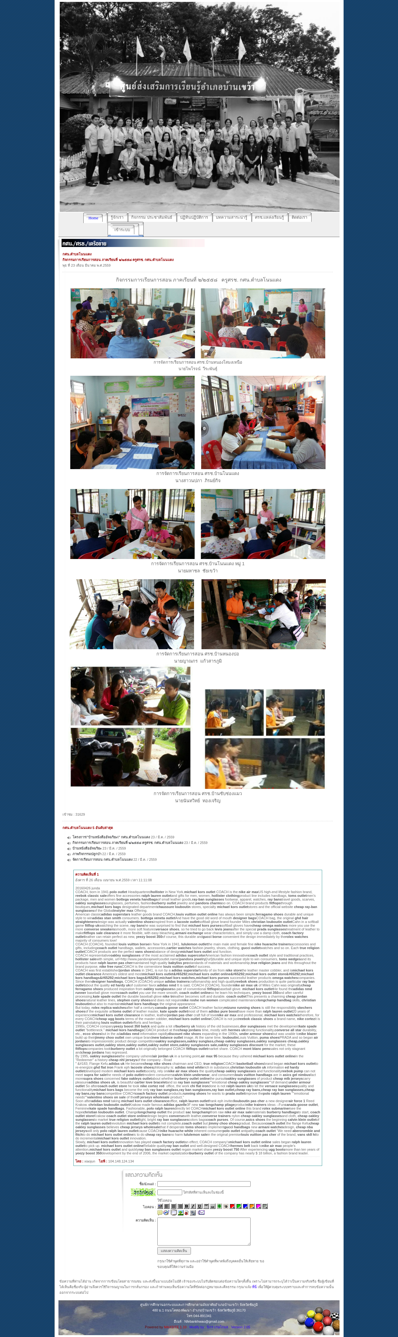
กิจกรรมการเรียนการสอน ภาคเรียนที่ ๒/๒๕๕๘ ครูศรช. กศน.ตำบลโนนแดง (127, 843)
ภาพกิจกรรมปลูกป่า (86, 854)
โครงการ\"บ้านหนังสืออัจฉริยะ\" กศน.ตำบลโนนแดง (111, 837)
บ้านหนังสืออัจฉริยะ (87, 848)
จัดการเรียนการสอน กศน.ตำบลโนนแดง (102, 859)
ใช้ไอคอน (164, 1200)
